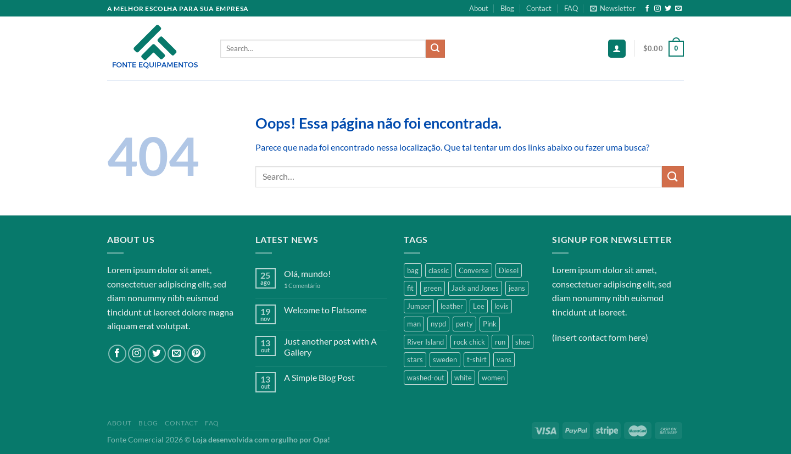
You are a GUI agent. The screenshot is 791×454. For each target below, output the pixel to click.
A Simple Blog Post (319, 377)
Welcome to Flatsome (325, 309)
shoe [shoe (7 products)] (522, 341)
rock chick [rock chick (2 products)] (469, 341)
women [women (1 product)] (493, 377)
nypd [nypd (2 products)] (438, 323)
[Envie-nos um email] (678, 9)
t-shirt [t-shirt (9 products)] (477, 359)
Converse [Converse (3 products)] (474, 270)
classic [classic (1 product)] (438, 270)
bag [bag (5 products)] (413, 270)
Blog (507, 8)
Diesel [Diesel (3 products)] (509, 270)
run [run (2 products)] (500, 341)
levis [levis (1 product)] (501, 306)
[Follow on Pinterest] (196, 354)
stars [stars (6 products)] (415, 359)
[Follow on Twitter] (668, 9)
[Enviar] (435, 49)
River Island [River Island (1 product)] (425, 341)
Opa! (321, 439)
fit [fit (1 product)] (410, 288)
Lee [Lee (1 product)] (478, 306)
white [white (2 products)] (463, 377)
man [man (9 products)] (414, 323)
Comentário (302, 285)
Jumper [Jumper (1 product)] (419, 306)
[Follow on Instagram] (657, 9)
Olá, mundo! (307, 273)
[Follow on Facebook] (647, 9)
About (478, 8)
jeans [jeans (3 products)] (517, 288)
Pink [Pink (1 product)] (490, 323)
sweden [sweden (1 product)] (445, 359)
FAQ (571, 8)
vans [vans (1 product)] (504, 359)
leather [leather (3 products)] (452, 306)
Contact (539, 8)
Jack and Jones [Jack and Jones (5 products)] (475, 288)
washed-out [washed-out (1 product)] (425, 377)
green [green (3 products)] (433, 288)
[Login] (617, 49)
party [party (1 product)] (464, 323)
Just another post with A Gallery (330, 346)
